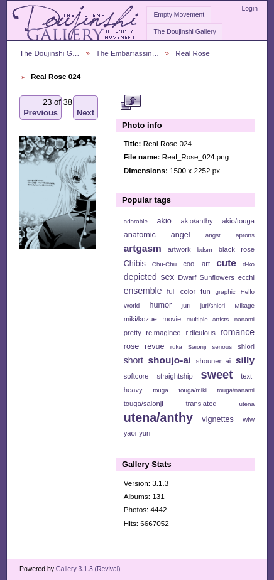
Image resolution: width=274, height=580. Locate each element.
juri (186, 305)
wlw (249, 419)
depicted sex (149, 277)
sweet (217, 374)
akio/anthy (196, 221)
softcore (136, 376)
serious (222, 346)
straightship (174, 376)
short (133, 360)
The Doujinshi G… (49, 53)
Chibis (135, 263)
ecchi (246, 277)
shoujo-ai (170, 360)
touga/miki (192, 390)
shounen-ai (213, 361)
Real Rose (192, 53)
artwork (179, 249)
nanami (244, 319)
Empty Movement (178, 14)
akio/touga (238, 221)
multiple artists (208, 319)
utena (247, 403)
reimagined (163, 332)
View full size (130, 102)
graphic (226, 291)
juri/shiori (212, 305)
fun (205, 291)
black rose (237, 249)
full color (181, 291)
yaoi (130, 433)
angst (213, 235)
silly (245, 360)
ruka (176, 346)
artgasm (143, 248)
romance (237, 332)
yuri (144, 433)
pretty (132, 332)
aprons (245, 235)
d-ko (249, 263)
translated (200, 403)
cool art (196, 263)
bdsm (204, 249)
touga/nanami (236, 390)
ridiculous (200, 332)
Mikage (244, 305)
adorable (136, 221)
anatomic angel (157, 234)
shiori (246, 346)
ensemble (143, 291)
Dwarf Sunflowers (206, 277)
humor (160, 305)
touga (160, 390)
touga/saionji (143, 403)
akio (164, 221)
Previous (40, 107)
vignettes (218, 419)
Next (85, 107)
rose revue (144, 346)
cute (226, 262)
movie (171, 319)
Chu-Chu (164, 263)
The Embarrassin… (128, 53)
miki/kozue (140, 319)
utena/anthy (158, 417)
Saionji (197, 346)
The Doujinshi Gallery (184, 31)
